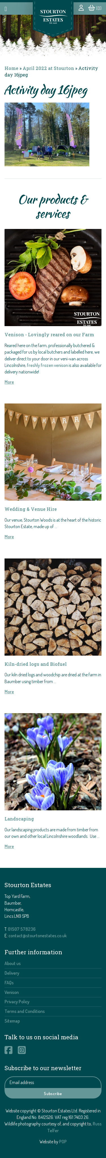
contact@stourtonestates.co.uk (37, 935)
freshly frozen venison (47, 365)
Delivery (12, 973)
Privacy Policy (17, 1001)
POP (63, 1141)
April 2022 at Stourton (48, 68)
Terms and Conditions (25, 1011)
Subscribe (53, 1093)
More (9, 382)
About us (13, 963)
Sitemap (12, 1021)
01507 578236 (22, 929)
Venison (12, 992)
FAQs (9, 982)
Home (11, 68)
